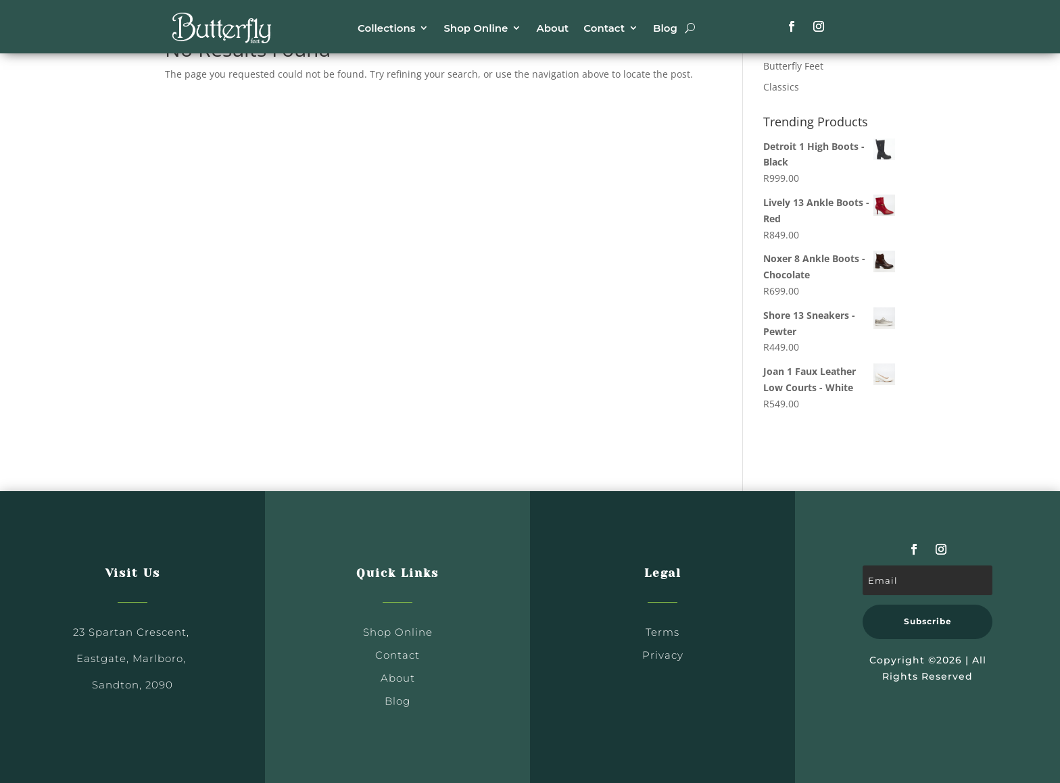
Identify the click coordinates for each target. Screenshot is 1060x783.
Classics (781, 86)
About (552, 28)
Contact (604, 28)
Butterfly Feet (793, 65)
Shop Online (475, 28)
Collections (386, 28)
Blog (665, 28)
